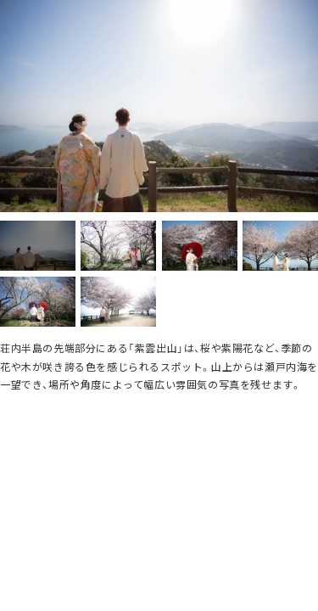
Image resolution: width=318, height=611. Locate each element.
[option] (159, 106)
